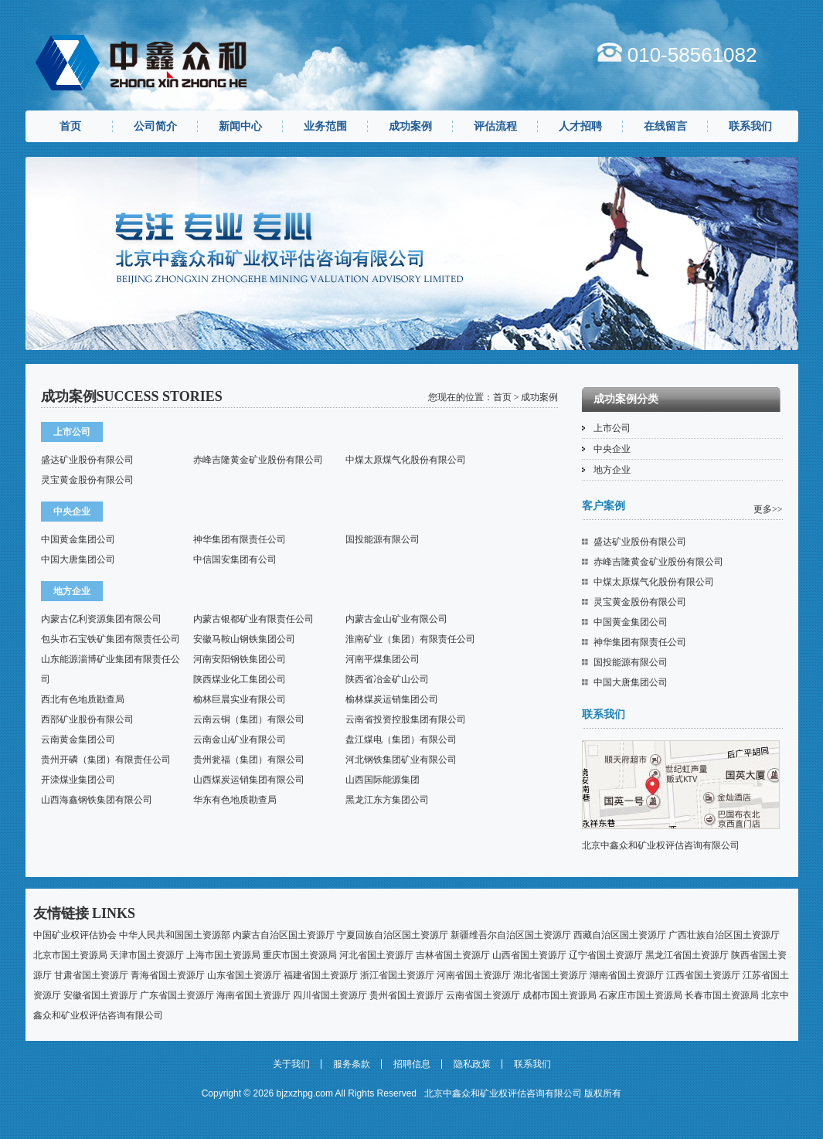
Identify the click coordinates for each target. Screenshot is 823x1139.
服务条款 (351, 1064)
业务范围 (325, 126)
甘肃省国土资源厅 (91, 975)
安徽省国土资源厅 (100, 995)
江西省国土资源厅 (703, 975)
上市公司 (612, 428)
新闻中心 (240, 126)
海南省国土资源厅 (253, 995)
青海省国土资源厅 (168, 975)
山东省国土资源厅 (244, 975)
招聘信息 (411, 1064)
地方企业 (612, 469)
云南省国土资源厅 (483, 995)
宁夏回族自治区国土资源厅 (392, 935)
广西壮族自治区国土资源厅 (724, 935)
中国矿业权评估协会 (75, 935)
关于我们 (291, 1064)
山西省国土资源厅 (529, 955)
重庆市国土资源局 (300, 955)
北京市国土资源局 (70, 955)
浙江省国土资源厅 (397, 975)
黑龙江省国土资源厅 (687, 955)
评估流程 (495, 126)
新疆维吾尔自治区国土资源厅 (511, 935)
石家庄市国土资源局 (640, 995)
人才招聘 (580, 126)
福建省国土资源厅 (321, 975)
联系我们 (750, 126)
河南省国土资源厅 (474, 975)
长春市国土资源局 (722, 995)
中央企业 (612, 449)
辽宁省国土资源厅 (606, 955)
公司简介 (155, 126)
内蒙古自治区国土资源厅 (284, 935)
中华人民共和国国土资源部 (174, 935)
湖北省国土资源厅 (550, 975)
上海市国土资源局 (223, 955)
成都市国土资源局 (559, 995)
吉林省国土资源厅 (453, 955)
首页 (70, 126)
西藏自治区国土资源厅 (619, 935)
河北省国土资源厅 (376, 955)
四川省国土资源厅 (330, 995)
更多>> (768, 509)
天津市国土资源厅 (147, 955)
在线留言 (665, 126)
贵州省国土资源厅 (406, 995)
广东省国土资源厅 (177, 995)
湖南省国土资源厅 (627, 975)
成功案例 (410, 126)
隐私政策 (472, 1064)
